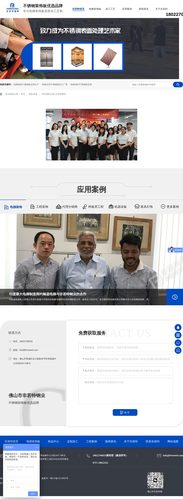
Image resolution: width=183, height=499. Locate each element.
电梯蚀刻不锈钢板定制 (81, 84)
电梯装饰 (13, 207)
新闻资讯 (144, 9)
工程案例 (91, 441)
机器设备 (117, 206)
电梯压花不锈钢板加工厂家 (55, 84)
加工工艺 (110, 9)
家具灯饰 (144, 206)
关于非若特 (161, 9)
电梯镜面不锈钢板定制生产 (26, 84)
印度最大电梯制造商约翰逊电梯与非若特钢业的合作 (47, 294)
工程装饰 (39, 206)
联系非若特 (153, 441)
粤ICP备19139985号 (59, 478)
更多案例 (170, 206)
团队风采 (33, 94)
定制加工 (72, 441)
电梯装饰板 (95, 9)
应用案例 (127, 9)
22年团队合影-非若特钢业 (53, 94)
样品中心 (53, 441)
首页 (23, 94)
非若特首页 (78, 9)
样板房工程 (93, 206)
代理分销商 (66, 206)
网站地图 (172, 441)
